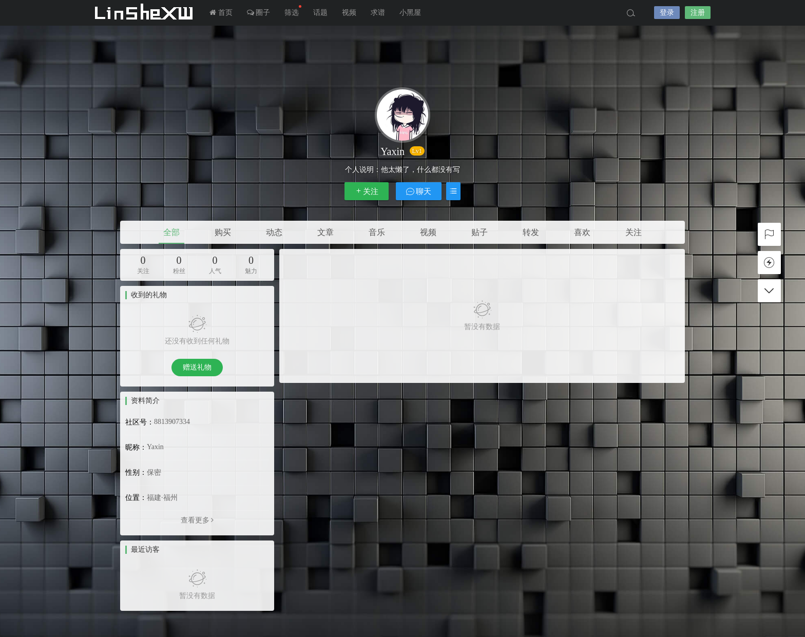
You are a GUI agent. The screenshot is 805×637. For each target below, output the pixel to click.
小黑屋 (410, 12)
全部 (171, 232)
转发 (531, 232)
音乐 (377, 232)
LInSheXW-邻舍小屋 (145, 13)
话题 (320, 12)
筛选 (292, 10)
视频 (349, 12)
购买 (223, 232)
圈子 (259, 12)
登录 (667, 12)
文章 (325, 232)
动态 (274, 232)
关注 (366, 191)
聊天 (419, 191)
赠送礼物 (197, 367)
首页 (221, 12)
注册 (698, 12)
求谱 (378, 12)
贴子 (479, 232)
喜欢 (582, 232)
